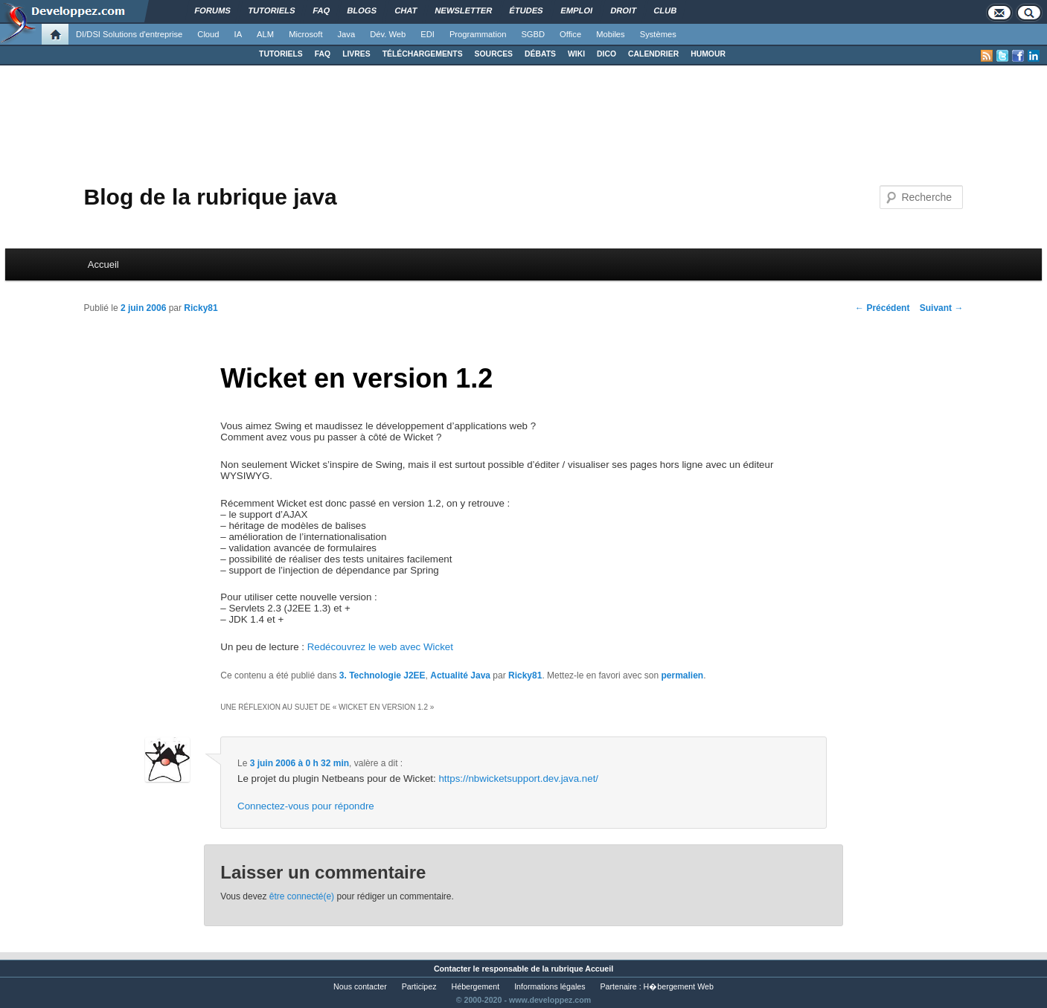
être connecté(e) (301, 896)
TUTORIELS (281, 54)
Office (570, 34)
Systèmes (658, 34)
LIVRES (356, 54)
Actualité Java (460, 675)
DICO (606, 54)
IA (238, 34)
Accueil (103, 264)
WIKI (576, 54)
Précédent (882, 308)
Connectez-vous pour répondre (305, 806)
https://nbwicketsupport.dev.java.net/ (518, 778)
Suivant (942, 308)
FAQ (322, 54)
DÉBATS (540, 54)
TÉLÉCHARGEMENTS (422, 54)
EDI (427, 34)
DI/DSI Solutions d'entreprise (129, 34)
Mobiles (610, 34)
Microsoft (305, 34)
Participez (419, 986)
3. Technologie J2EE (382, 675)
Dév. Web (388, 34)
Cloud (208, 34)
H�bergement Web (679, 986)
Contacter (452, 968)
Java (347, 34)
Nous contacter (360, 986)
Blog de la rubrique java (210, 196)
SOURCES (494, 54)
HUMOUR (708, 54)
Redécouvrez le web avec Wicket (380, 646)
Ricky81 (200, 308)
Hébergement (476, 986)
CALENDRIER (653, 54)
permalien (682, 675)
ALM (265, 34)
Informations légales (549, 986)
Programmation (477, 34)
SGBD (533, 34)
